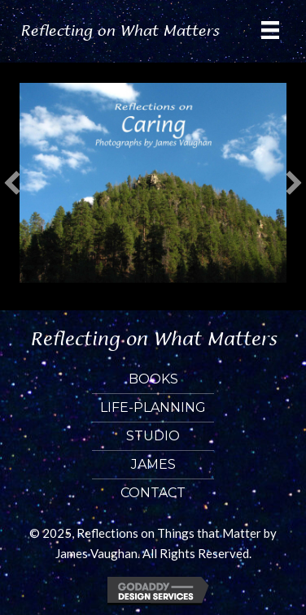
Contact (153, 492)
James (153, 464)
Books (153, 379)
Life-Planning (153, 407)
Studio (153, 436)
